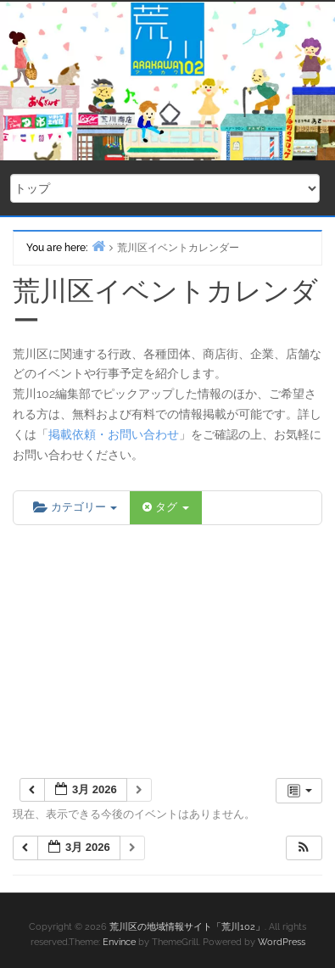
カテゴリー (75, 507)
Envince (119, 942)
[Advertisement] (167, 652)
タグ (165, 507)
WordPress (281, 942)
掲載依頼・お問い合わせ (113, 434)
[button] (304, 848)
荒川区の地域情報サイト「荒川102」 (187, 926)
